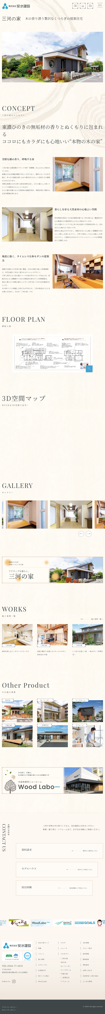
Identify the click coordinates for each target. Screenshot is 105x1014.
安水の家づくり (44, 932)
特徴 (40, 937)
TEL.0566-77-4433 (15, 956)
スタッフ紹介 (88, 937)
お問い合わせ (88, 959)
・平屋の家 (63, 963)
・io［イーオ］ (65, 955)
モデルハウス (43, 954)
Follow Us (9, 972)
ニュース (63, 937)
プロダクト (64, 943)
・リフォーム (64, 970)
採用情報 (86, 943)
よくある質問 (88, 970)
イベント (41, 943)
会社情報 (86, 932)
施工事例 (41, 948)
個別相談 (86, 948)
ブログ (62, 932)
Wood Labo (43, 970)
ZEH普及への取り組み (91, 965)
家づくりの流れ (44, 965)
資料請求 (86, 954)
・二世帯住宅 (64, 966)
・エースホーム (65, 959)
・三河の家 (63, 947)
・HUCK (62, 951)
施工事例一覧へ (92, 619)
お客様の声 (42, 959)
